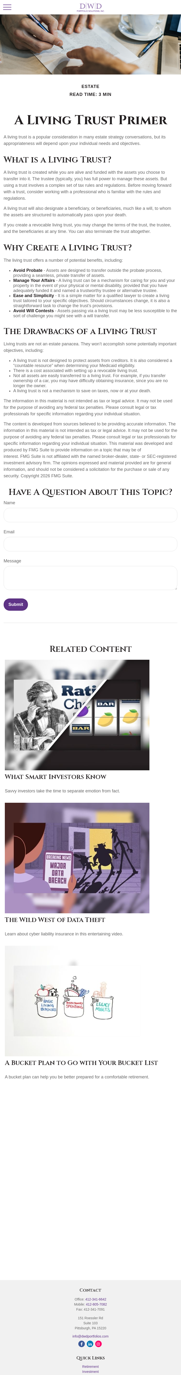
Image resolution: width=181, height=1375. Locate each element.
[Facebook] (81, 1344)
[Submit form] (16, 604)
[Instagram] (98, 1344)
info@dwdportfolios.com (91, 1336)
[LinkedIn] (90, 1344)
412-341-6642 (95, 1299)
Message (12, 561)
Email (9, 531)
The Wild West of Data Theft (55, 920)
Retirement (90, 1367)
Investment (90, 1372)
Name (9, 502)
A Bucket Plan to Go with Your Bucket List (81, 1063)
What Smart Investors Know (55, 777)
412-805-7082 (96, 1304)
